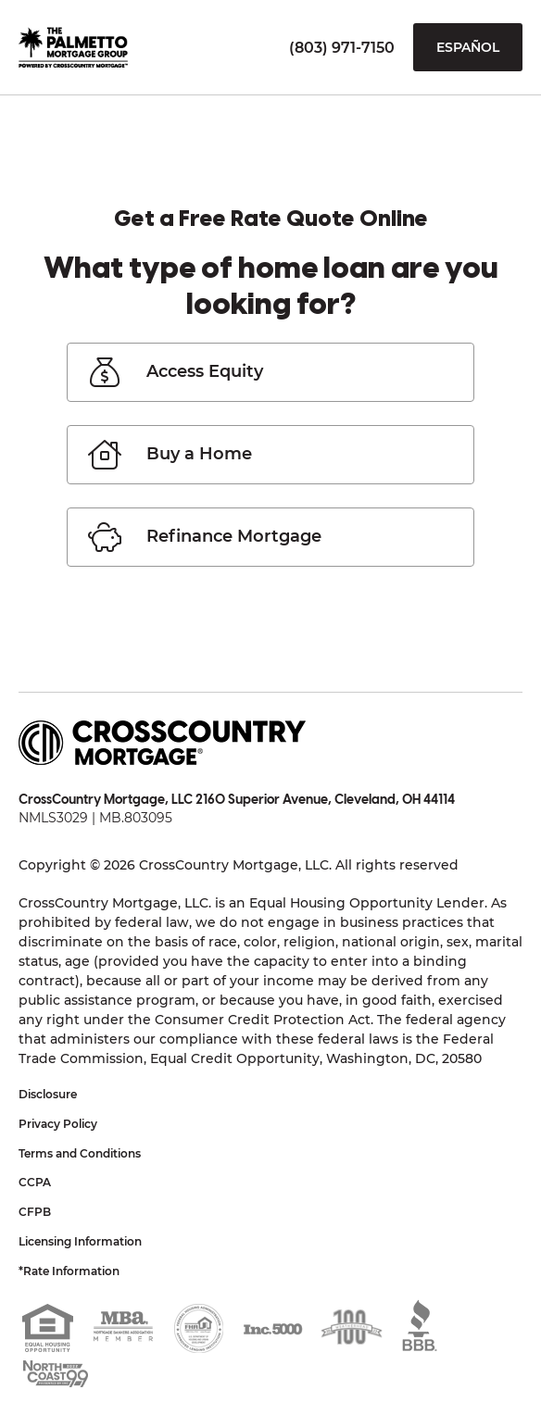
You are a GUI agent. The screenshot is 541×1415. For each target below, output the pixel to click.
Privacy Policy (58, 1124)
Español (467, 47)
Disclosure (48, 1094)
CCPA (35, 1182)
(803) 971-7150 (342, 47)
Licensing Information (80, 1241)
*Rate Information (69, 1271)
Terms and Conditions (80, 1153)
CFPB (35, 1212)
